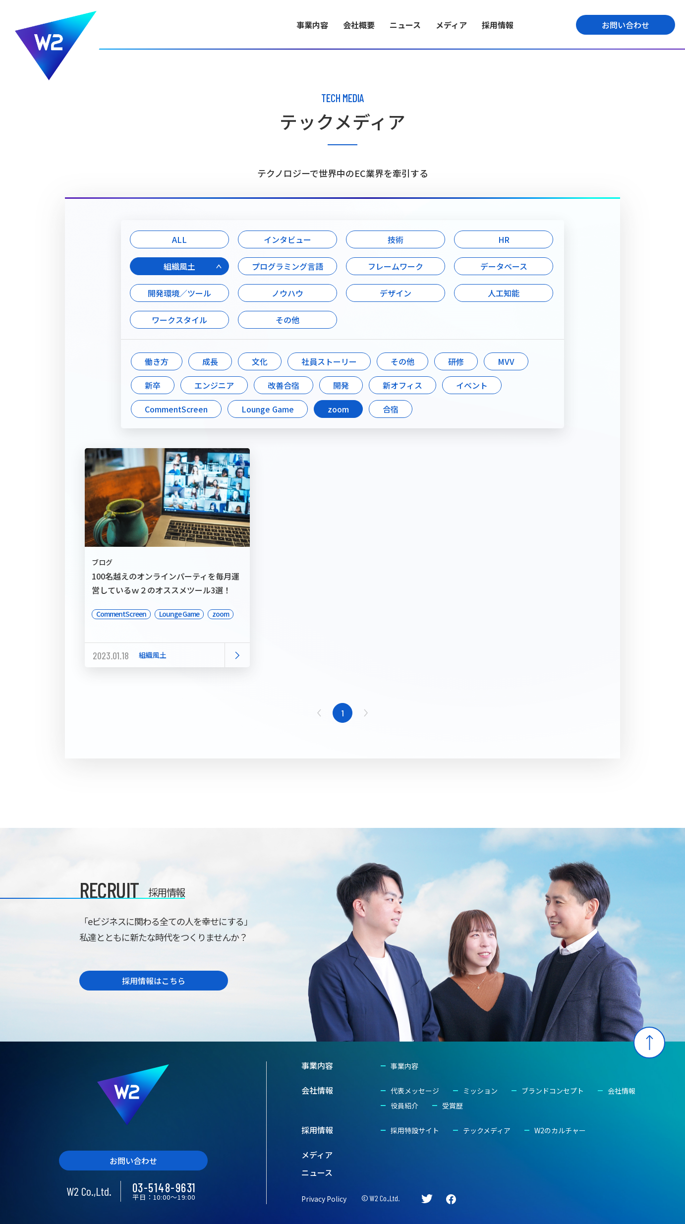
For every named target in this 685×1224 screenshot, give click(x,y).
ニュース (405, 25)
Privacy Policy (323, 1199)
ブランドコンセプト (552, 1091)
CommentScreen (176, 409)
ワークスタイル (179, 320)
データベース (503, 266)
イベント (472, 385)
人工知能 (503, 293)
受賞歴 (452, 1105)
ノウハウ (287, 293)
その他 (287, 320)
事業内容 (312, 25)
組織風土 (179, 266)
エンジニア (214, 385)
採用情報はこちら (153, 981)
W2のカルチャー (560, 1130)
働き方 (157, 361)
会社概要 (359, 25)
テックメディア (487, 1130)
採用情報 (498, 25)
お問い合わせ (625, 25)
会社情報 (317, 1090)
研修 (456, 361)
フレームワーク (395, 266)
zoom (338, 409)
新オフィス (402, 385)
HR (504, 239)
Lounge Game (267, 409)
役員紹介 (404, 1105)
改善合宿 (283, 385)
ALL (179, 239)
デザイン (395, 293)
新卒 (153, 385)
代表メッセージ (415, 1091)
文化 (260, 361)
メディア (451, 25)
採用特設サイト (415, 1130)
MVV (506, 361)
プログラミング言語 (287, 266)
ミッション (480, 1091)
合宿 (391, 409)
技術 (395, 239)
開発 (341, 385)
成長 (210, 361)
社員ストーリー (329, 361)
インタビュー (287, 239)
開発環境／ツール (179, 293)
